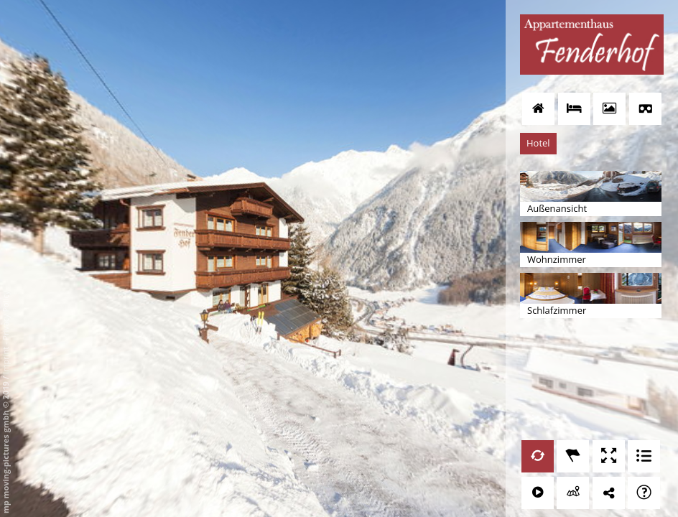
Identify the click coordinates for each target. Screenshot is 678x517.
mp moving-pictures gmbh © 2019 (5, 446)
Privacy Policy (5, 315)
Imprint (5, 360)
